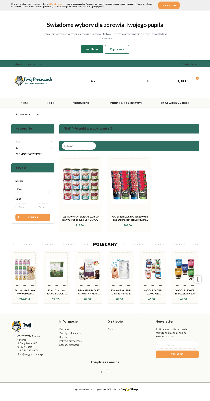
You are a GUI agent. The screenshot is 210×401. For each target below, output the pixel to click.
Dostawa (64, 329)
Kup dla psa (92, 49)
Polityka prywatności (70, 340)
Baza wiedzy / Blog (175, 103)
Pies (24, 103)
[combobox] (79, 146)
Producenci (82, 103)
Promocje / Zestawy (126, 103)
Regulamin (65, 337)
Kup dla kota (117, 49)
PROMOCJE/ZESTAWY (28, 154)
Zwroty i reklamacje (70, 333)
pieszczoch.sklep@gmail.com (27, 64)
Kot (50, 103)
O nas (111, 329)
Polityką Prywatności (57, 4)
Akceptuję (170, 5)
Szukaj (33, 217)
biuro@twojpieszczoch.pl (30, 354)
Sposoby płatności (69, 344)
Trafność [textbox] (68, 146)
